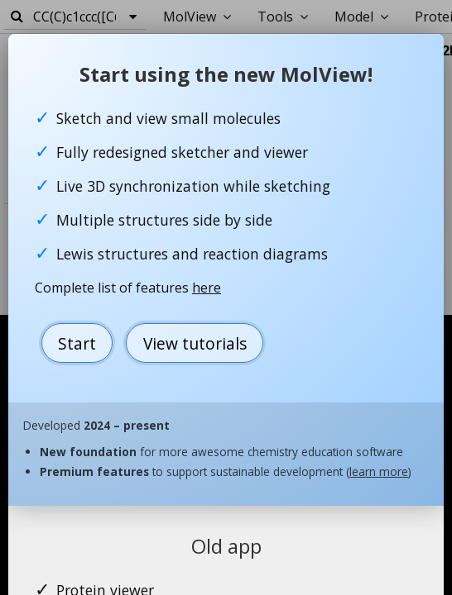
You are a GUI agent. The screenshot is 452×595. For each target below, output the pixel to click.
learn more (378, 471)
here (206, 287)
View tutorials (195, 343)
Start (77, 343)
